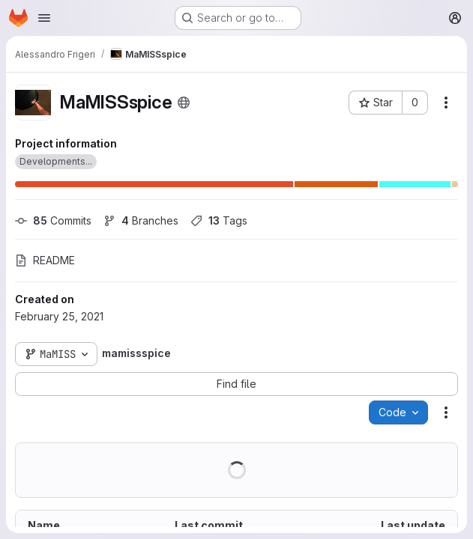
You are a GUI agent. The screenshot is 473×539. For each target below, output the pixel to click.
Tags (218, 220)
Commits (53, 220)
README (45, 260)
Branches (140, 220)
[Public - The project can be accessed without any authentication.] (184, 103)
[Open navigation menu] (44, 18)
